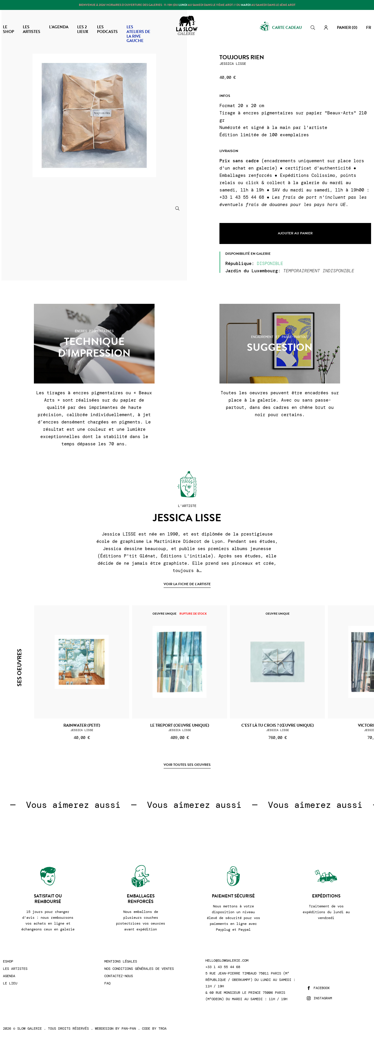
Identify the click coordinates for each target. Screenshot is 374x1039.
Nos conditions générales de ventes (139, 968)
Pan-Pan (129, 1028)
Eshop (8, 961)
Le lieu (10, 983)
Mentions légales (120, 961)
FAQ (107, 983)
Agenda (9, 976)
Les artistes (15, 968)
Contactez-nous (118, 976)
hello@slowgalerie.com (226, 960)
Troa (162, 1028)
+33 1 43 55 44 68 (222, 967)
